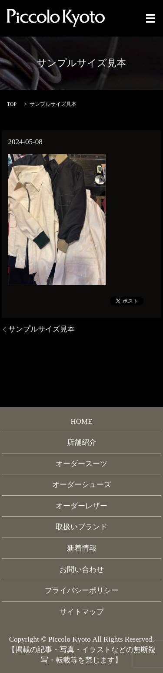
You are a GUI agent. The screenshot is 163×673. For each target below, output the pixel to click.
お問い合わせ (82, 569)
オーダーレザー (81, 506)
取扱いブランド (81, 527)
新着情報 (81, 548)
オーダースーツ (81, 464)
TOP (12, 104)
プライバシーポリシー (82, 590)
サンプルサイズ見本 (41, 329)
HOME (81, 421)
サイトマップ (82, 612)
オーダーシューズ (81, 484)
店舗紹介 (81, 442)
